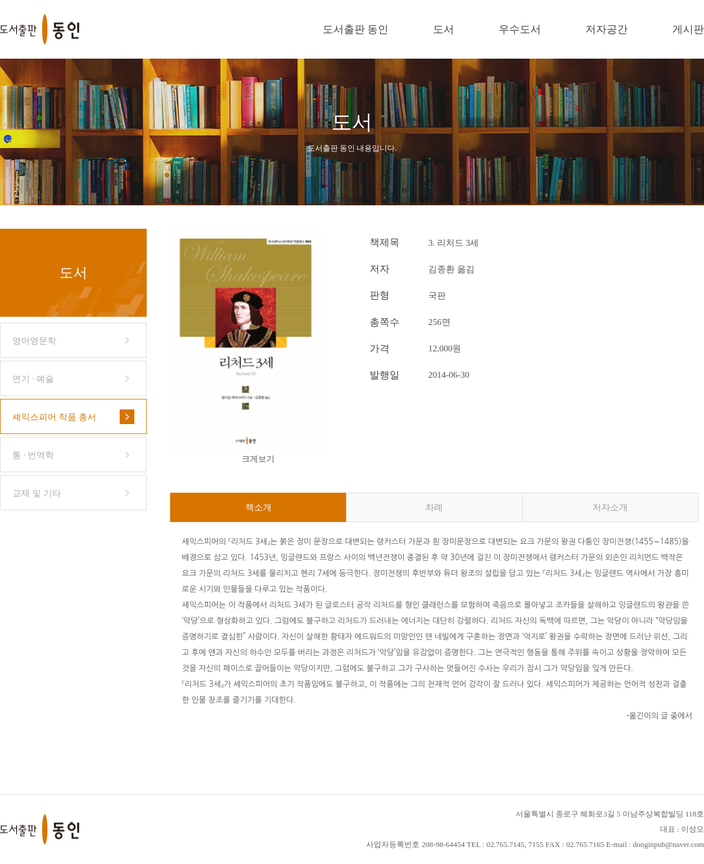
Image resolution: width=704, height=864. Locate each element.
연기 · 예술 (33, 379)
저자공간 (606, 29)
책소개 (258, 507)
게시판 (688, 29)
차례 (434, 507)
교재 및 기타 (36, 493)
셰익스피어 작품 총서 (54, 417)
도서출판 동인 (356, 29)
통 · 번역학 (33, 455)
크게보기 (258, 459)
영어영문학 (34, 340)
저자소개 (610, 507)
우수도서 (520, 29)
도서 (443, 29)
